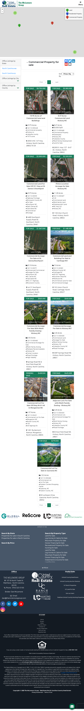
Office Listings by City (10, 78)
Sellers (42, 623)
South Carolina (9, 73)
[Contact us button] (72, 706)
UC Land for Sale (70, 589)
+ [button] (2, 9)
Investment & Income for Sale (56, 560)
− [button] (2, 12)
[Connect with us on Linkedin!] (8, 603)
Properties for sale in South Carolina (15, 536)
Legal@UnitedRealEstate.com (69, 673)
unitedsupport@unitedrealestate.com (33, 662)
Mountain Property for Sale (55, 541)
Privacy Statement (42, 628)
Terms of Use (42, 630)
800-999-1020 (73, 650)
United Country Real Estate (70, 577)
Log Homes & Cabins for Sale (56, 538)
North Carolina (9, 68)
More (45, 568)
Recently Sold (42, 632)
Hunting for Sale (51, 548)
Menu (81, 3)
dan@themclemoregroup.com (14, 598)
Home (42, 619)
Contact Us (42, 627)
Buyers (42, 621)
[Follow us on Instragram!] (2, 609)
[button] (10, 79)
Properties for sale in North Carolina (15, 538)
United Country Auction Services (70, 581)
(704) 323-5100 (18, 588)
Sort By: (60, 75)
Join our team (70, 593)
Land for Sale (50, 536)
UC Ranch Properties (70, 585)
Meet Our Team (42, 625)
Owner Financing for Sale (54, 543)
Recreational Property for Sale (57, 545)
